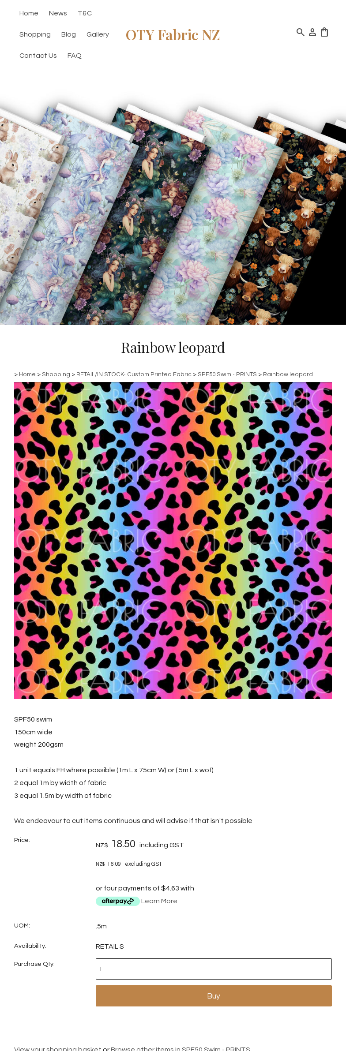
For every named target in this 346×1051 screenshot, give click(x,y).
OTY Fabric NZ (173, 34)
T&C (85, 13)
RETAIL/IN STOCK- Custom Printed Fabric (134, 374)
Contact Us (38, 55)
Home (28, 13)
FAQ (75, 55)
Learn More (159, 901)
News (58, 13)
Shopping (35, 34)
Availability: (30, 946)
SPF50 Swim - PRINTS (227, 374)
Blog (68, 34)
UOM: (22, 925)
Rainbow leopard (288, 374)
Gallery (97, 34)
